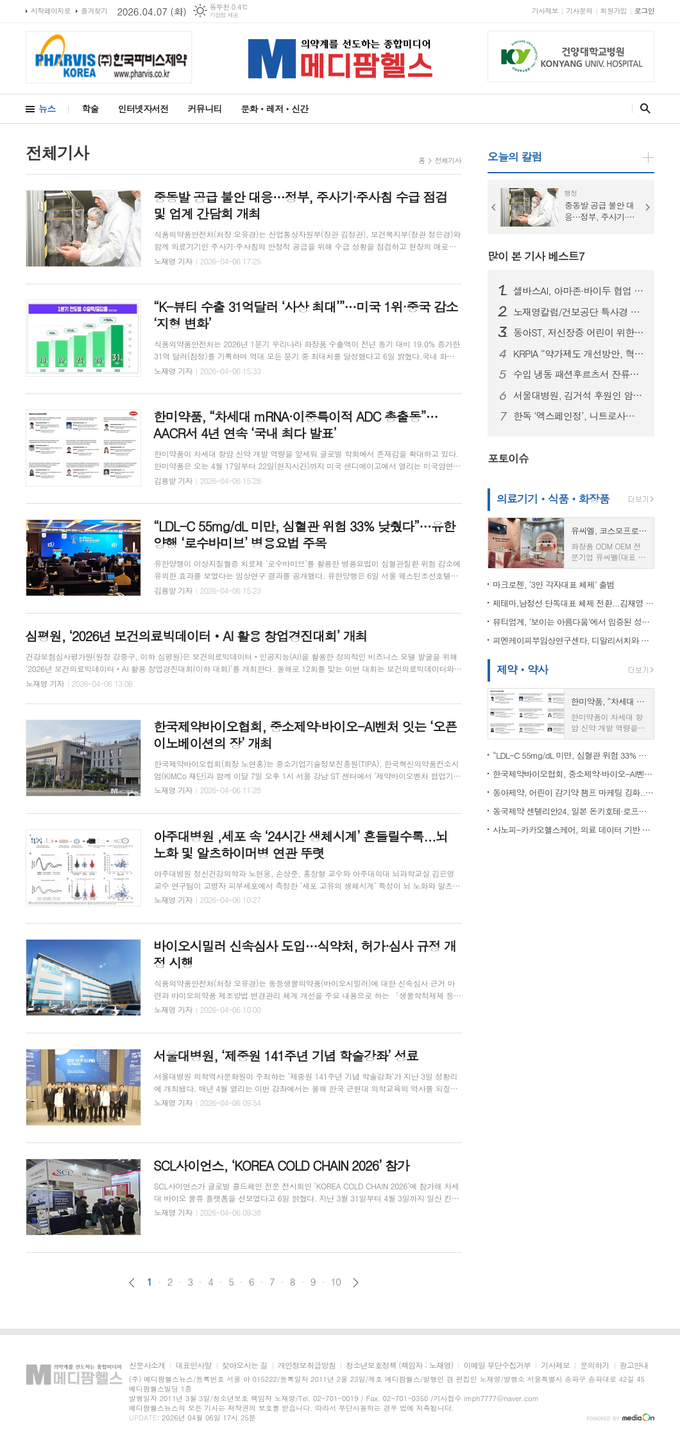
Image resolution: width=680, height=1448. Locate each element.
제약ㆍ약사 (522, 669)
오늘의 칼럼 (515, 156)
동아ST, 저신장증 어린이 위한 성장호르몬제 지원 (578, 332)
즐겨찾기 (94, 10)
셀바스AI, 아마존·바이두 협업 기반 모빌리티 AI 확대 (578, 290)
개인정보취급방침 (307, 1365)
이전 (131, 1282)
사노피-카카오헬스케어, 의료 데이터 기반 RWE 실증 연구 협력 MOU (573, 829)
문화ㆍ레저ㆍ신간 (274, 108)
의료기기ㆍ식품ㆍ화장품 (553, 498)
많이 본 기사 (536, 256)
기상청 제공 (224, 15)
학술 (89, 108)
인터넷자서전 (143, 108)
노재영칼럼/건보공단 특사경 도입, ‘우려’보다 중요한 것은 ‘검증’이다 (578, 312)
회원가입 (613, 10)
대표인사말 (193, 1365)
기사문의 (579, 10)
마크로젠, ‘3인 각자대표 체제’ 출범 (554, 584)
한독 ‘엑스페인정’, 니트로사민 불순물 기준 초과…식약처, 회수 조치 (578, 415)
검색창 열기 (642, 108)
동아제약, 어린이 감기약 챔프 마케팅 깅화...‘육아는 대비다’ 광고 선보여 (573, 792)
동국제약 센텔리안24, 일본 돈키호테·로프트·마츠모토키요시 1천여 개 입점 (573, 811)
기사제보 (545, 10)
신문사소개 (147, 1365)
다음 (355, 1282)
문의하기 (594, 1365)
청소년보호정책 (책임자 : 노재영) (399, 1365)
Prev (494, 207)
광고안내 (634, 1365)
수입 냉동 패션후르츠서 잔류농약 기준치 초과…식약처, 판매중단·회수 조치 (578, 374)
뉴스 (46, 108)
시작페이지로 (51, 10)
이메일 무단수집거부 (497, 1365)
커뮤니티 (205, 108)
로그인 (644, 10)
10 (336, 1281)
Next (648, 207)
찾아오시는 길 (245, 1365)
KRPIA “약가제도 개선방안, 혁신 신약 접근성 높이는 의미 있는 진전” (578, 353)
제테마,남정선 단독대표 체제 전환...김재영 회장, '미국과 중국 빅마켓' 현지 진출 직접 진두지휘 (573, 603)
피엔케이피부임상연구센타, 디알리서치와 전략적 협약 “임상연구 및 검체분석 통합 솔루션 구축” (573, 640)
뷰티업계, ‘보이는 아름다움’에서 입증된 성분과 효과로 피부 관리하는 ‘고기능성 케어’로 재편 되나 (573, 622)
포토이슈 (508, 458)
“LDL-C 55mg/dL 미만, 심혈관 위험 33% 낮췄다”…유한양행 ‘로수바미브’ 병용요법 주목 (573, 755)
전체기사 (448, 160)
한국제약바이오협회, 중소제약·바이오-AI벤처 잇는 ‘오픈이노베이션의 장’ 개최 (573, 774)
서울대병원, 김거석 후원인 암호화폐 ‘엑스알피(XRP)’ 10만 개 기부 (578, 395)
